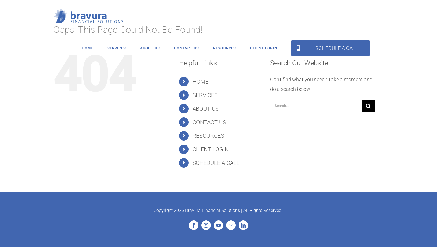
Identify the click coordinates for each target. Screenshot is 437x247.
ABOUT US (206, 108)
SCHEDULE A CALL (216, 162)
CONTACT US (209, 122)
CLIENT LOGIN (211, 149)
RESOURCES (208, 135)
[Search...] (316, 106)
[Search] (368, 106)
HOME (200, 81)
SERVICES (205, 95)
